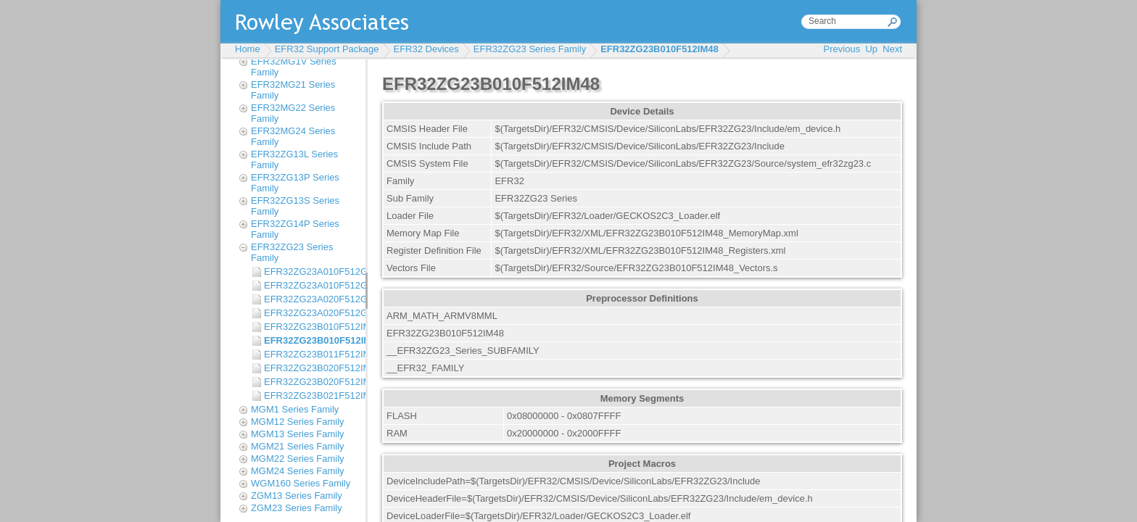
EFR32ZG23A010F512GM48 (311, 285)
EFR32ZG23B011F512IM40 (311, 354)
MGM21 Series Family (297, 446)
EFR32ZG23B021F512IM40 (311, 395)
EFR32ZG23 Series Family (530, 49)
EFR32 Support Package (327, 49)
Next (892, 49)
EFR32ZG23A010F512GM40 (311, 271)
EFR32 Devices (426, 49)
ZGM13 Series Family (296, 495)
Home (247, 49)
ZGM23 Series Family (296, 507)
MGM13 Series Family (297, 433)
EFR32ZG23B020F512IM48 (311, 381)
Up (871, 49)
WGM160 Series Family (300, 483)
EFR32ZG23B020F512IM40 (311, 367)
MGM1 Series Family (295, 409)
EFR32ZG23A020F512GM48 (311, 312)
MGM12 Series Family (297, 421)
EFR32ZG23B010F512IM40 (311, 326)
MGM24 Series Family (297, 470)
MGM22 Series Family (297, 458)
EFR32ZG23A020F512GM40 (311, 299)
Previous (842, 49)
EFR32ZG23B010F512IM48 (659, 49)
